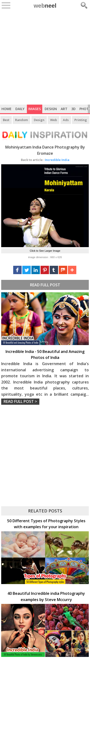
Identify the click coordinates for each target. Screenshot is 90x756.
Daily (19, 108)
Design (51, 108)
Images (34, 108)
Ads (66, 120)
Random (21, 120)
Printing (80, 120)
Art (64, 108)
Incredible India (45, 160)
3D (73, 108)
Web (53, 120)
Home (6, 108)
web (45, 5)
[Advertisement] (45, 57)
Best (6, 120)
